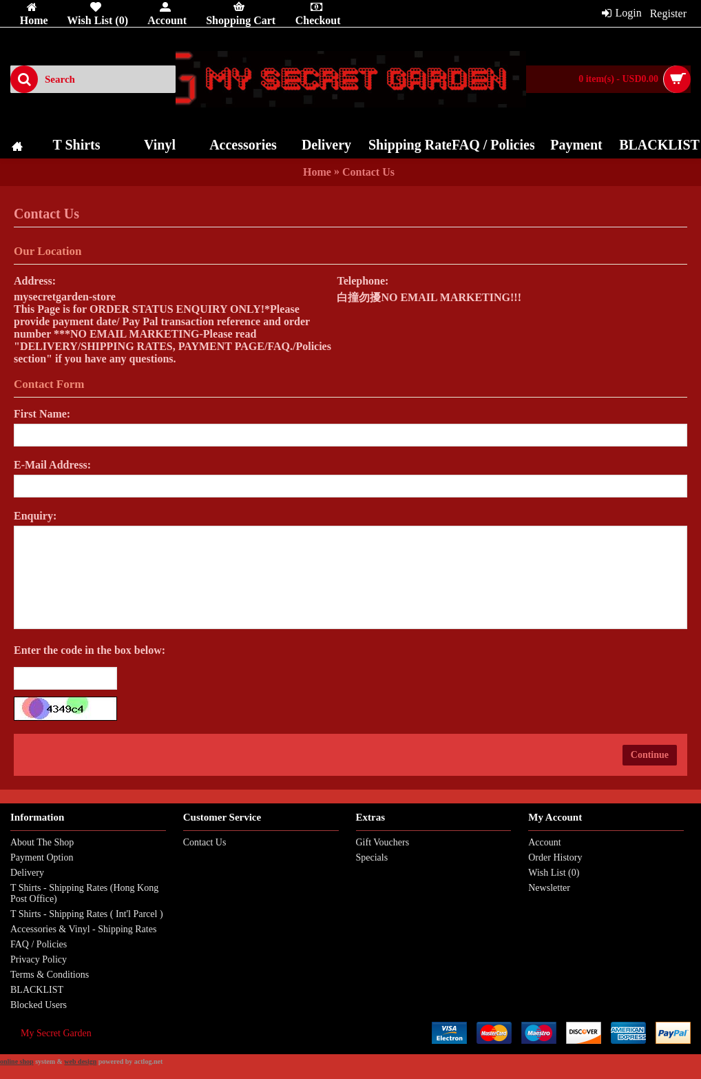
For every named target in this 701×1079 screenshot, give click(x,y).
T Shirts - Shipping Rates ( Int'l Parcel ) (86, 914)
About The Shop (42, 842)
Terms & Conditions (49, 974)
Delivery (27, 872)
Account (544, 842)
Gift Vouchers (383, 842)
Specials (372, 857)
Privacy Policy (38, 959)
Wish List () (553, 872)
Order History (555, 857)
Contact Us (368, 172)
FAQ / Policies (38, 944)
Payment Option (41, 857)
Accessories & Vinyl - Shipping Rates (83, 929)
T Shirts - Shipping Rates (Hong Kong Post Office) (84, 893)
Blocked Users (38, 1005)
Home (317, 172)
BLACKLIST (36, 990)
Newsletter (549, 888)
